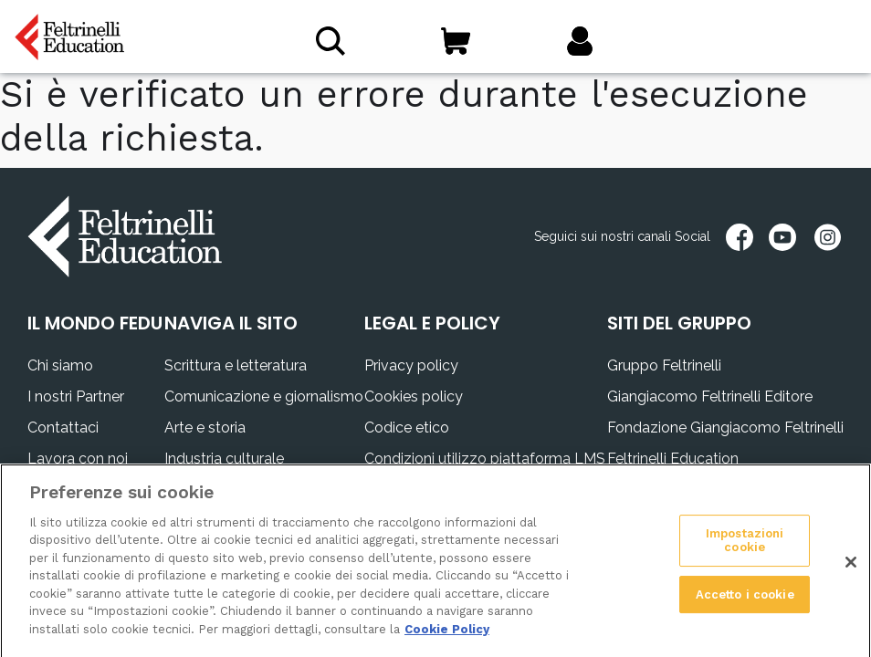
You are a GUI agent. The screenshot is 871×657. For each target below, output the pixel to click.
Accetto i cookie (745, 601)
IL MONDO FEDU (95, 323)
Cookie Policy (446, 636)
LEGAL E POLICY (432, 323)
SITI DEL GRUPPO (679, 323)
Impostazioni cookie (745, 547)
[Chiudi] (851, 568)
